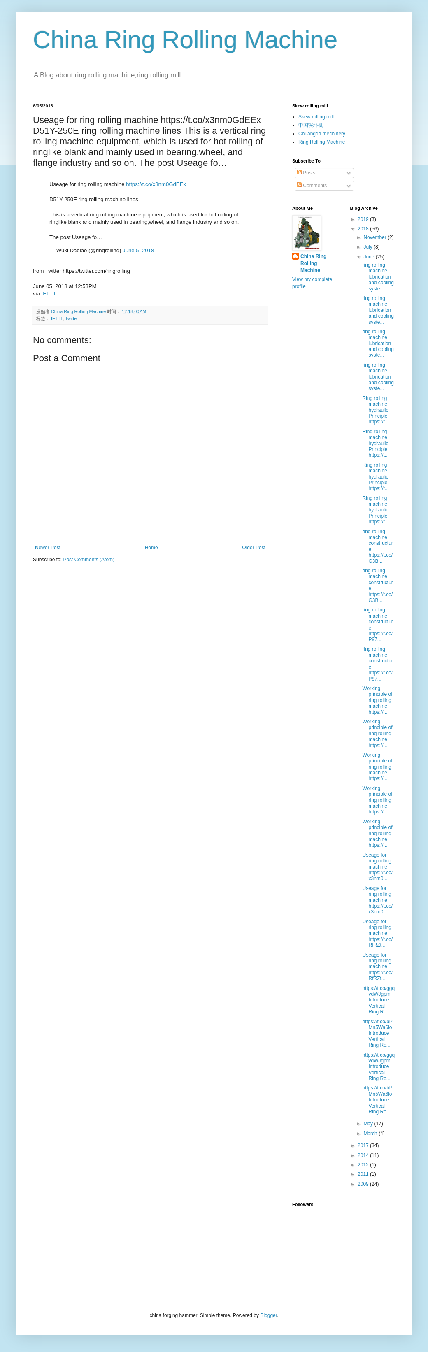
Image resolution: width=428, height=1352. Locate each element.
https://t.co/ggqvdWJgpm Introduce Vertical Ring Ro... (378, 1000)
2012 (364, 1165)
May (368, 1124)
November (375, 237)
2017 (364, 1145)
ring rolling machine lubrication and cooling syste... (377, 277)
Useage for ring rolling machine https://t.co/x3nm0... (377, 867)
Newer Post (47, 548)
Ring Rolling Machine (321, 142)
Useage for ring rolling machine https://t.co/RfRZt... (377, 933)
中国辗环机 (310, 125)
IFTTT (49, 293)
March (371, 1133)
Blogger (268, 1315)
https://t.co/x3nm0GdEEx (156, 184)
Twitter (71, 318)
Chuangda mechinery (321, 134)
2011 (364, 1174)
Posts (306, 173)
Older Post (253, 548)
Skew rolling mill (316, 117)
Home (151, 548)
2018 (364, 229)
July (368, 247)
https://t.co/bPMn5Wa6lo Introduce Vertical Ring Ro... (377, 1033)
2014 (364, 1155)
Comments (312, 185)
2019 (364, 219)
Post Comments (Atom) (88, 559)
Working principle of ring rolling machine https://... (377, 700)
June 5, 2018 (138, 250)
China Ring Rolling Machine (185, 39)
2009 (364, 1184)
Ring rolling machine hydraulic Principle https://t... (375, 410)
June (369, 257)
